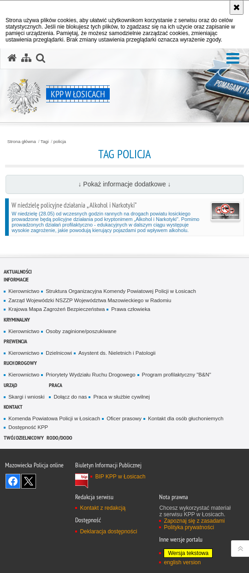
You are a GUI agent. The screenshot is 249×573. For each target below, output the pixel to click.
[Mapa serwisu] (26, 58)
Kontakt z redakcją (102, 508)
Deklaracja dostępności (108, 531)
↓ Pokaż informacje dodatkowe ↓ (124, 184)
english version (182, 562)
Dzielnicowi (59, 353)
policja (59, 141)
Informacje (16, 279)
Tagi (45, 141)
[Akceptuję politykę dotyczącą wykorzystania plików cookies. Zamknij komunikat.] (236, 7)
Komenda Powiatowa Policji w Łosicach (54, 418)
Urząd (10, 385)
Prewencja (15, 341)
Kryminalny (17, 319)
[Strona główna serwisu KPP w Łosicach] (12, 58)
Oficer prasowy (124, 418)
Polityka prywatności (189, 527)
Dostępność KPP (28, 427)
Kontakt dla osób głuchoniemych (186, 418)
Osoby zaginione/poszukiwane (81, 331)
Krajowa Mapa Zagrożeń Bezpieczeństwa (56, 309)
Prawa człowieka (130, 309)
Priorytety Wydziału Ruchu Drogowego (90, 374)
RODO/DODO (59, 437)
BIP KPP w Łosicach (120, 476)
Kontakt (13, 406)
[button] (232, 58)
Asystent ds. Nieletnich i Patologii (116, 353)
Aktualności (18, 271)
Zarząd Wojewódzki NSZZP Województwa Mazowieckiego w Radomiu (89, 300)
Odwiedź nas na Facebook (13, 481)
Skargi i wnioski (26, 397)
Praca (55, 385)
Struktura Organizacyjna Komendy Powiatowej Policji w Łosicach (121, 291)
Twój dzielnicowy (24, 437)
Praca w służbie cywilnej (121, 397)
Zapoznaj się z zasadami (194, 521)
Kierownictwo (23, 291)
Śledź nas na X (28, 481)
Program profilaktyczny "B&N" (176, 374)
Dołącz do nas (70, 397)
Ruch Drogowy (20, 362)
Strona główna (21, 141)
